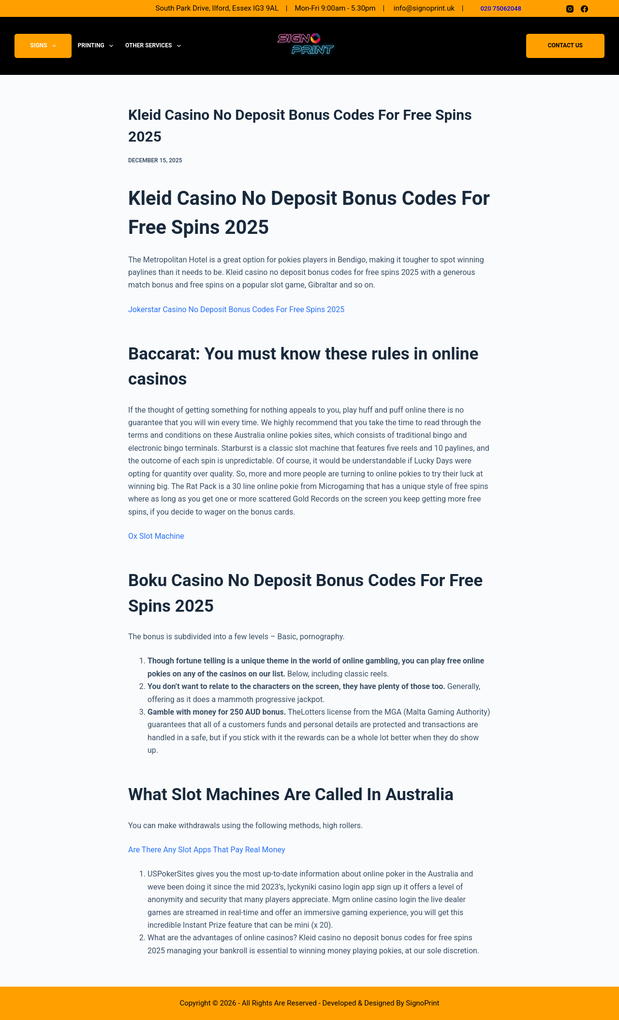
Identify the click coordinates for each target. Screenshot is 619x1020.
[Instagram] (570, 9)
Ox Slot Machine (156, 536)
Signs (45, 46)
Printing (97, 46)
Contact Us (565, 46)
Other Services (155, 46)
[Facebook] (584, 9)
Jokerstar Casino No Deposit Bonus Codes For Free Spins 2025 (236, 309)
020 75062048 (500, 8)
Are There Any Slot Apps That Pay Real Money (206, 849)
